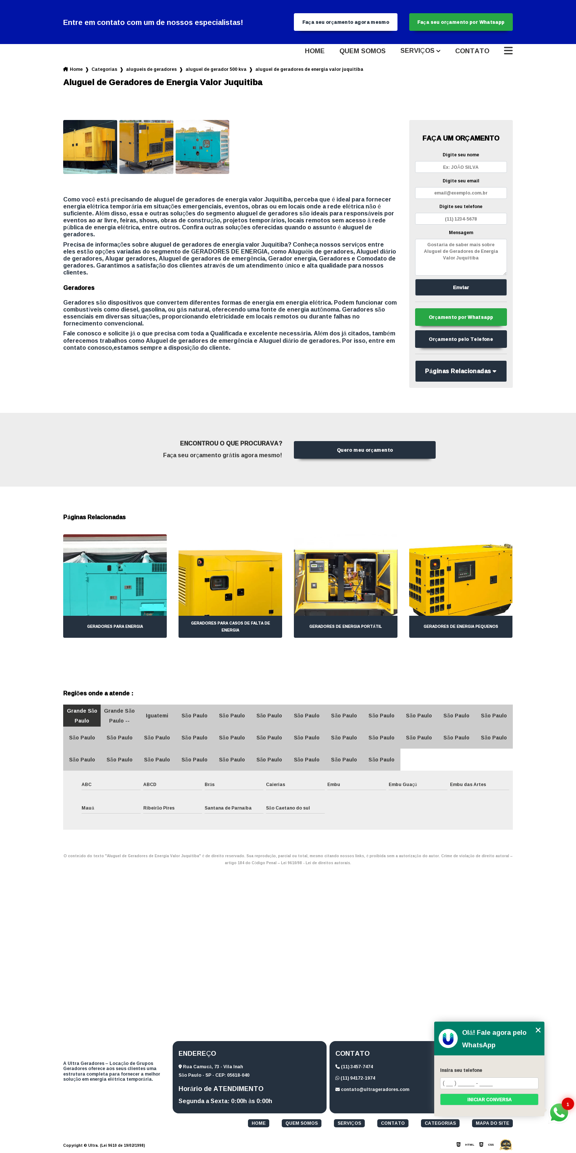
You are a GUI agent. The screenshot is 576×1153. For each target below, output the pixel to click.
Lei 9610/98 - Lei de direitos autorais (315, 862)
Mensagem (461, 232)
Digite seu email (461, 181)
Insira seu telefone (461, 1070)
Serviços (417, 51)
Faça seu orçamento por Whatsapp (461, 22)
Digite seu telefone (460, 206)
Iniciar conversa (489, 1099)
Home (315, 51)
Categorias (104, 69)
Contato (472, 51)
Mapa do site (492, 1123)
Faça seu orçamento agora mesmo (345, 22)
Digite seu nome (461, 154)
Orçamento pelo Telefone (461, 339)
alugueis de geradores (151, 69)
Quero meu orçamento (365, 449)
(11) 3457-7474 (354, 1066)
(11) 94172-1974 (355, 1078)
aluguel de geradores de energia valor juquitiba (309, 69)
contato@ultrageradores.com (372, 1089)
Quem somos (362, 51)
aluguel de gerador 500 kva (216, 69)
